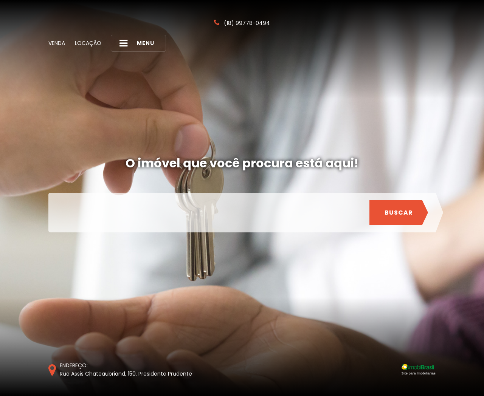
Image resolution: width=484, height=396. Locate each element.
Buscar (399, 212)
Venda (56, 43)
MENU (136, 43)
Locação (88, 43)
